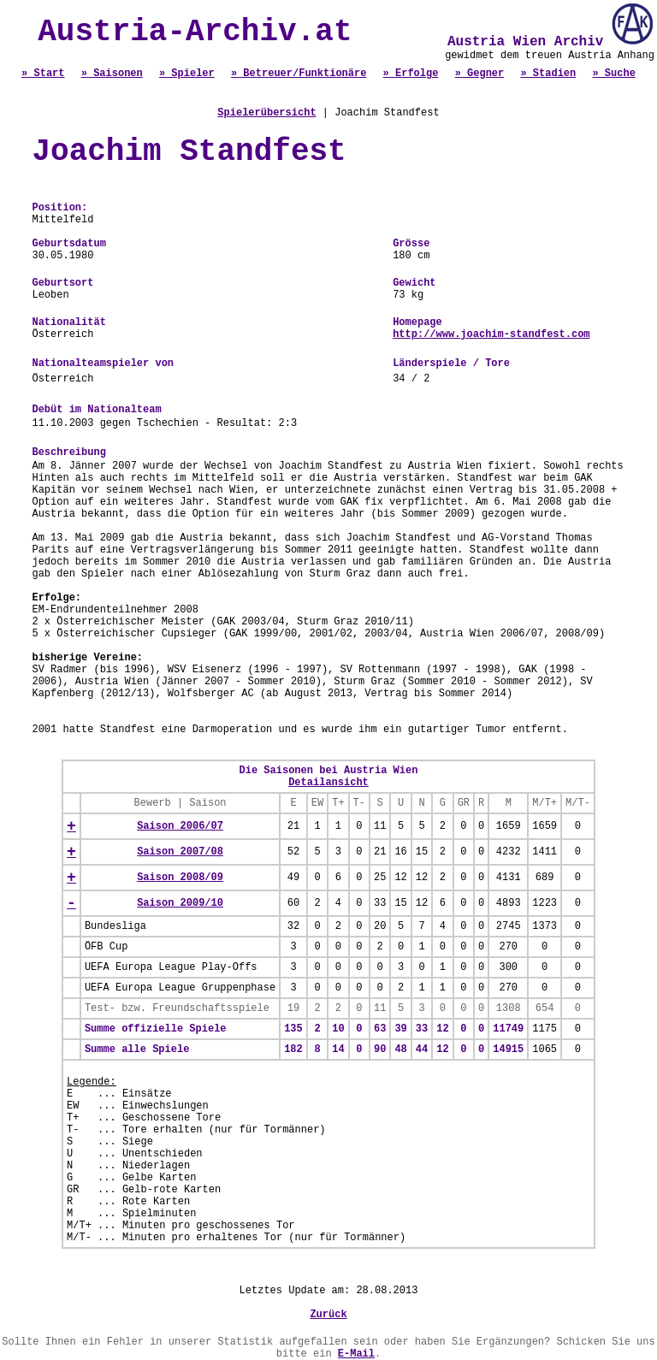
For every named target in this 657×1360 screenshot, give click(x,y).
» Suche (613, 74)
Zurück (328, 1315)
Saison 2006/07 (180, 826)
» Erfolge (411, 74)
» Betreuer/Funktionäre (298, 74)
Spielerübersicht (266, 113)
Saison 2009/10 (180, 903)
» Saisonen (112, 74)
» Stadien (548, 74)
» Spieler (187, 74)
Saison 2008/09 (180, 878)
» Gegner (480, 74)
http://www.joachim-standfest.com (491, 334)
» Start (42, 74)
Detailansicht (328, 783)
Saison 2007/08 (180, 852)
